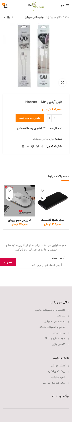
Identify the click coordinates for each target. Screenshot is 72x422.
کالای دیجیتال (54, 17)
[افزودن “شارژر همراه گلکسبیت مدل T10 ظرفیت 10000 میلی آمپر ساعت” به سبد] (42, 197)
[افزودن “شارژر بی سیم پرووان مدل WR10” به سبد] (9, 197)
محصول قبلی (12, 17)
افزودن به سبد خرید (30, 118)
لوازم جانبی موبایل (34, 17)
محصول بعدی (5, 17)
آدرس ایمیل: (58, 257)
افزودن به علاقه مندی (29, 128)
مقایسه (54, 128)
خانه (67, 17)
